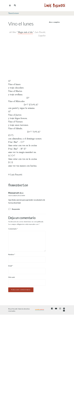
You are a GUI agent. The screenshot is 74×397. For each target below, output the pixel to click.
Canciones (13, 13)
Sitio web (11, 277)
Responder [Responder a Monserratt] (16, 209)
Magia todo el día (25, 32)
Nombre (11, 254)
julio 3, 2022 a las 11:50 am (16, 195)
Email (10, 266)
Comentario (13, 229)
